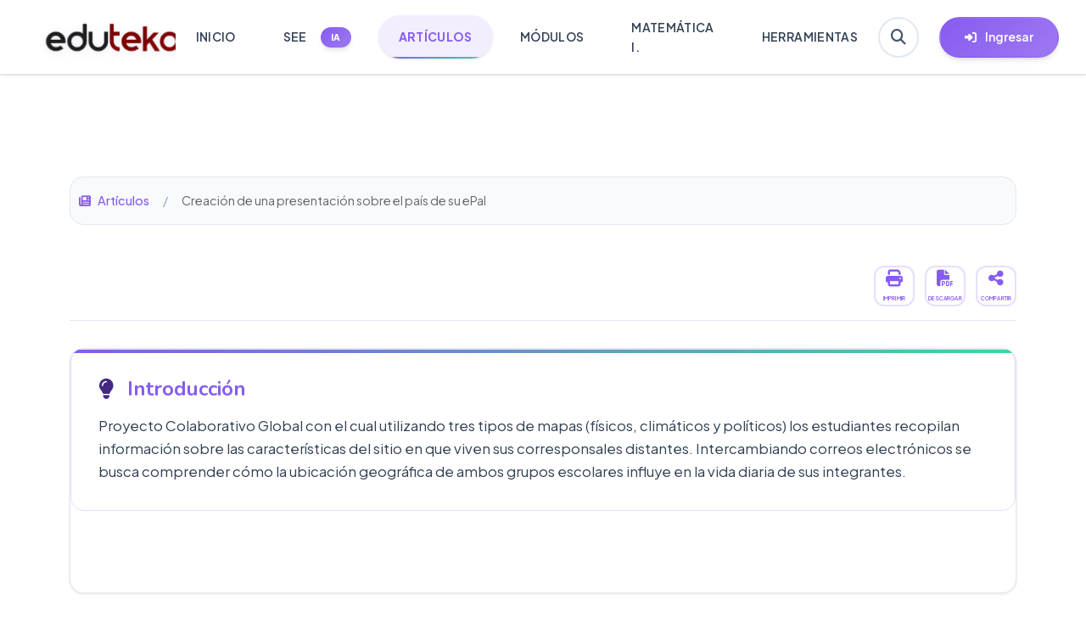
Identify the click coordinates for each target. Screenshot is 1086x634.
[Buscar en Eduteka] (898, 37)
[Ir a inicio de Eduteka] (101, 37)
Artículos (114, 200)
